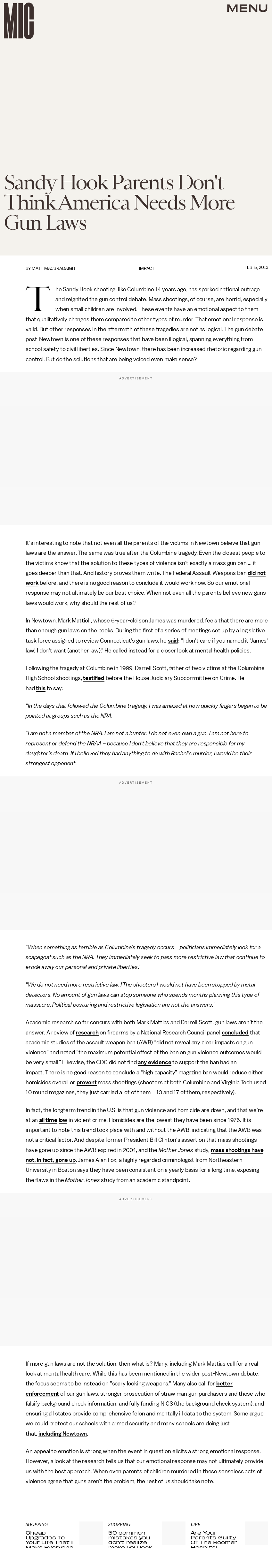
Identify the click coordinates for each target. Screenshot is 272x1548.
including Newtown (62, 1434)
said (173, 641)
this (40, 688)
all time (48, 1120)
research (87, 1032)
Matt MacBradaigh (53, 268)
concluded (235, 1032)
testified (93, 678)
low (63, 1120)
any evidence (154, 1062)
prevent (87, 1082)
